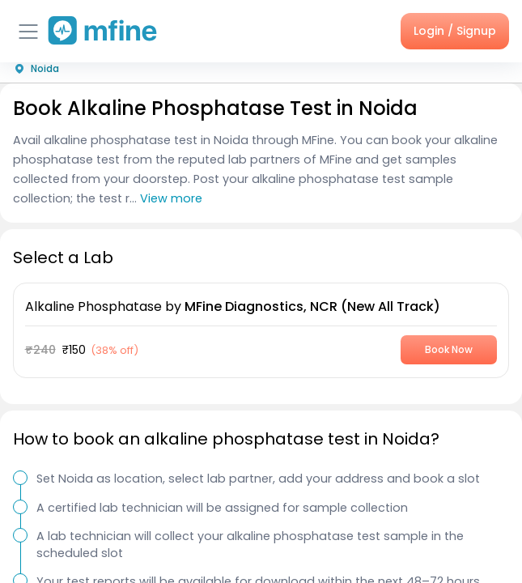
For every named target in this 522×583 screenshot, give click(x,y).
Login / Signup (455, 31)
